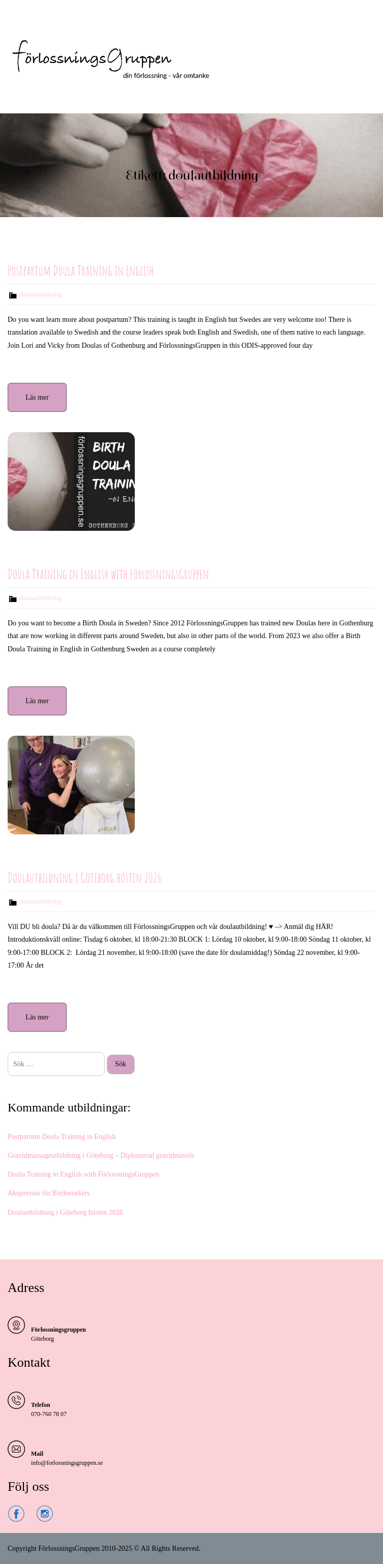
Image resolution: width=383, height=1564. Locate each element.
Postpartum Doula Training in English (81, 270)
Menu (18, 17)
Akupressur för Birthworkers (49, 1193)
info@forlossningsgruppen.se (67, 1462)
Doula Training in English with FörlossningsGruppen (108, 574)
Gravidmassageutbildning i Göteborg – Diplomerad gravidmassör (101, 1155)
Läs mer (36, 397)
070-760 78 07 (49, 1414)
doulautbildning (40, 294)
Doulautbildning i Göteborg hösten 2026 (85, 877)
